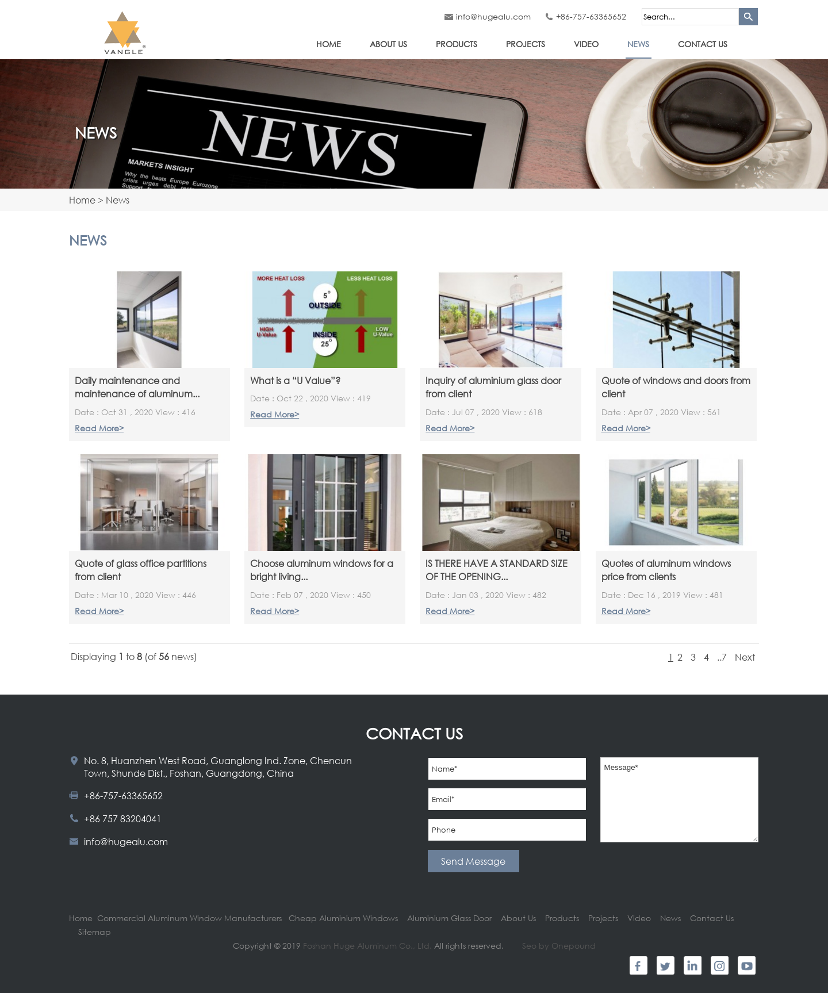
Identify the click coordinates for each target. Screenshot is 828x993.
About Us (388, 44)
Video (586, 44)
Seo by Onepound (559, 945)
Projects (525, 44)
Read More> (99, 428)
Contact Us (702, 44)
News (638, 44)
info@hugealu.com (493, 16)
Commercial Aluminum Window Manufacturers (189, 918)
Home (328, 44)
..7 (722, 656)
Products (456, 44)
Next (745, 656)
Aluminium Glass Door (450, 918)
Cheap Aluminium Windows (343, 918)
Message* (679, 799)
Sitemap (94, 932)
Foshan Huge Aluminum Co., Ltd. (367, 945)
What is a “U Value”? (295, 380)
